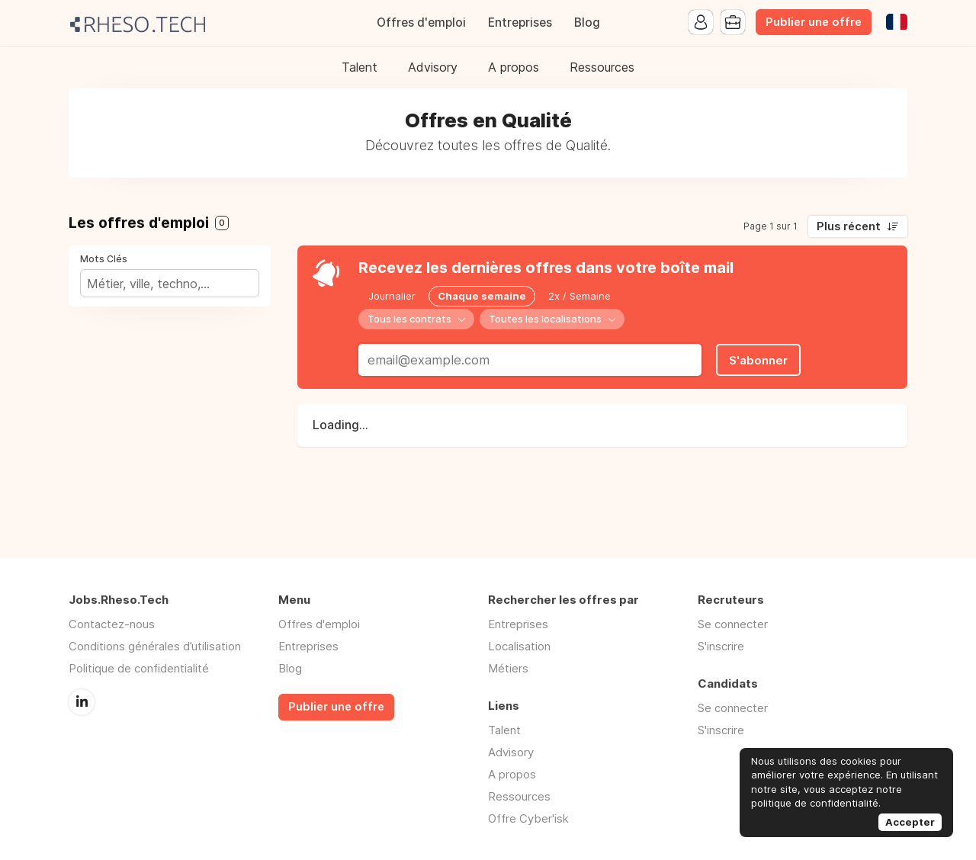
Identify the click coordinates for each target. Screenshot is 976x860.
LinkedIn (82, 702)
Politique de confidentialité (139, 668)
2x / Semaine (579, 296)
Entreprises (520, 22)
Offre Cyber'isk (528, 818)
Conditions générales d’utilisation (155, 646)
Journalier (392, 296)
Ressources (602, 67)
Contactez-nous (112, 624)
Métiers (508, 668)
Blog (587, 22)
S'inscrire (721, 646)
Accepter (910, 822)
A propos (513, 67)
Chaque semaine (482, 296)
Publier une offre (814, 22)
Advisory (433, 67)
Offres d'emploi (421, 22)
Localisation (519, 646)
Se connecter (733, 624)
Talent (359, 67)
